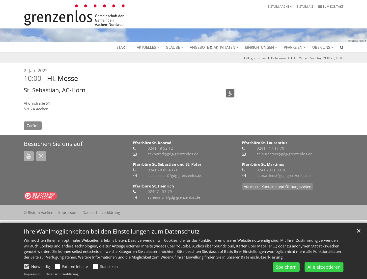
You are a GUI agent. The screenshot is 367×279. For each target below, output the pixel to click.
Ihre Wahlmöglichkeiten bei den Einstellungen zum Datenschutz (111, 240)
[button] (338, 48)
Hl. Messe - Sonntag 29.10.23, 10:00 (318, 58)
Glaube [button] (173, 47)
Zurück (33, 125)
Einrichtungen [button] (259, 47)
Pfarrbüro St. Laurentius (264, 142)
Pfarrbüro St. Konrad (152, 142)
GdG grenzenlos (255, 58)
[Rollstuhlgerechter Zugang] (230, 93)
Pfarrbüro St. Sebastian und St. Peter (167, 164)
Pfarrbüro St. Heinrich (153, 186)
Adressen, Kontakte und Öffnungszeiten (277, 186)
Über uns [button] (321, 47)
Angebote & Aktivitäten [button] (212, 47)
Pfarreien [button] (293, 47)
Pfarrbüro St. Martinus (263, 164)
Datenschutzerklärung (261, 266)
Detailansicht (280, 58)
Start (121, 47)
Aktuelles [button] (146, 47)
